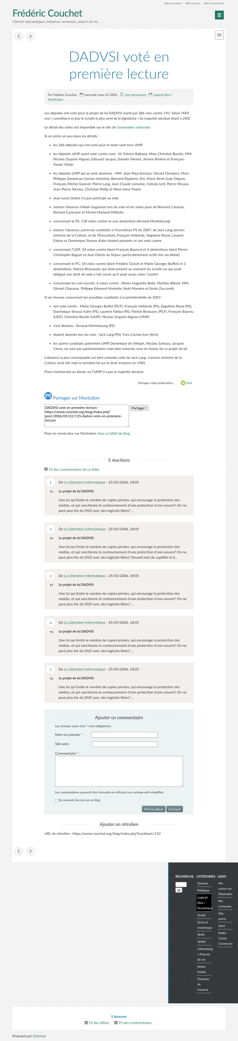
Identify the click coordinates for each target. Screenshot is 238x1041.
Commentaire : (67, 753)
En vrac (30, 36)
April (226, 926)
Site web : (62, 744)
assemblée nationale (134, 127)
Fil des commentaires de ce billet (74, 469)
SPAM (206, 942)
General (207, 884)
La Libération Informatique (84, 482)
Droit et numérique (209, 925)
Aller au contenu (169, 3)
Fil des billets (99, 1023)
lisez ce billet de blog (114, 433)
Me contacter (229, 904)
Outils (206, 915)
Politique (208, 891)
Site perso (226, 916)
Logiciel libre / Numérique (209, 903)
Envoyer (174, 809)
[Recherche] (185, 885)
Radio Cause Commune (230, 938)
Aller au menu (190, 3)
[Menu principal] (219, 15)
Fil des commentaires (135, 1023)
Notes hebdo (206, 969)
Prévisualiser (153, 809)
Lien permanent (135, 95)
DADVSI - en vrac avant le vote (18, 36)
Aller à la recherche (213, 3)
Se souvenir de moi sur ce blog (79, 800)
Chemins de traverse (207, 984)
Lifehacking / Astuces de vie (209, 954)
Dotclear (39, 1036)
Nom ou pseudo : (69, 734)
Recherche (189, 877)
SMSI (205, 935)
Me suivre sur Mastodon (229, 889)
